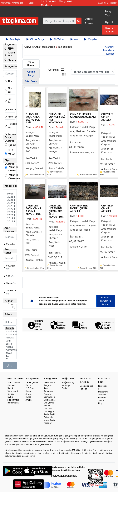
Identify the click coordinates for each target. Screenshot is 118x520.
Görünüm (53, 69)
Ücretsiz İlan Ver (110, 30)
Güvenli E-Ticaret (107, 2)
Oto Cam (48, 408)
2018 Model (10, 221)
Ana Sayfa (13, 39)
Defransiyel (49, 417)
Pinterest (102, 397)
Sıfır (10, 149)
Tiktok (101, 400)
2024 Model (10, 203)
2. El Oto (29, 388)
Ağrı (9, 356)
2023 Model (10, 206)
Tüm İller (9, 328)
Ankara (9, 337)
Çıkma (12, 145)
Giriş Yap (108, 13)
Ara (9, 365)
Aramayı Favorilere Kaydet (108, 50)
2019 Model (10, 218)
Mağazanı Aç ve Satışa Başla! (68, 385)
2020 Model (10, 215)
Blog (31, 2)
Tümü (11, 154)
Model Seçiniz (10, 193)
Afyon (9, 353)
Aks (74, 39)
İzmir (9, 340)
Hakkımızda (13, 403)
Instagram (103, 392)
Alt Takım (57, 39)
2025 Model (10, 199)
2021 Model (10, 212)
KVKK (10, 397)
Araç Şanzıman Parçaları (48, 391)
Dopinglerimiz (86, 386)
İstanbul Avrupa (9, 331)
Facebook (102, 386)
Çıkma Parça (35, 39)
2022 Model (10, 209)
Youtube (102, 394)
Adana (9, 346)
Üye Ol (109, 22)
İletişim (83, 389)
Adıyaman (9, 350)
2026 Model (10, 196)
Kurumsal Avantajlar (12, 2)
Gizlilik (10, 394)
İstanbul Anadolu (9, 334)
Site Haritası (13, 400)
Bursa (9, 343)
